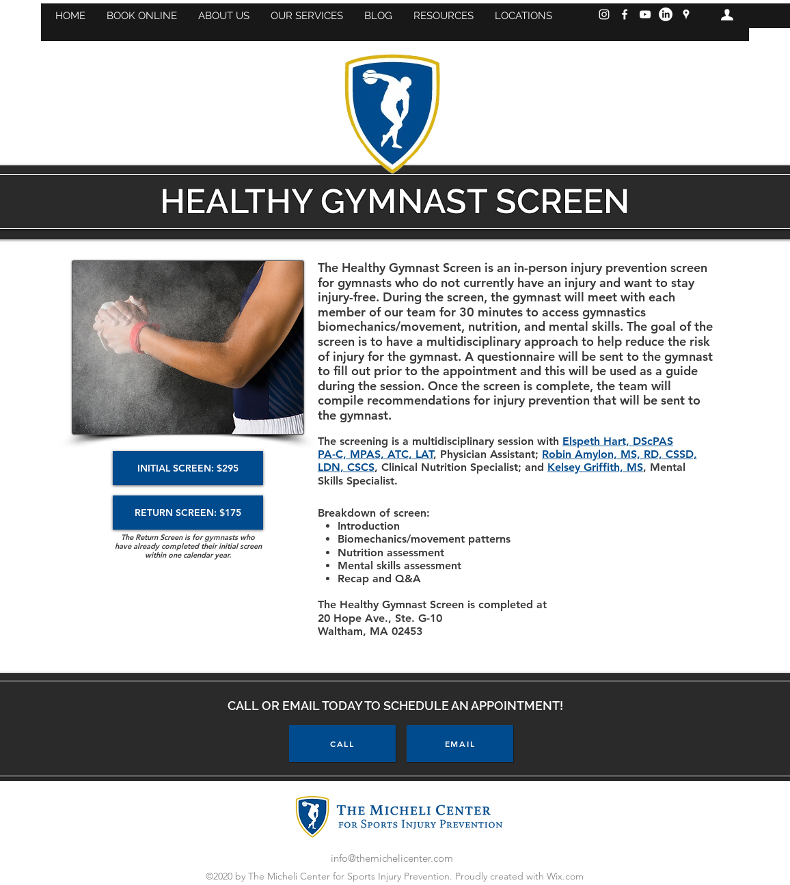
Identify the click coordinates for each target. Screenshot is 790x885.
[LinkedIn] (665, 14)
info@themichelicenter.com (392, 858)
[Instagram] (604, 14)
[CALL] (342, 743)
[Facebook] (624, 14)
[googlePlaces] (686, 14)
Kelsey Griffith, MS (595, 467)
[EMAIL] (460, 743)
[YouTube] (645, 14)
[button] (141, 15)
